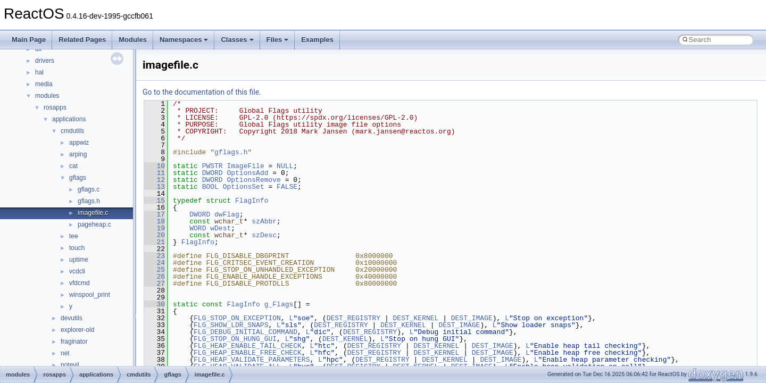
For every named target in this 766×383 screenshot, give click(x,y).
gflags (77, 177)
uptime (78, 259)
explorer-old (77, 330)
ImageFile (245, 166)
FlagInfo (251, 200)
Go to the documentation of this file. (202, 92)
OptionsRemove (253, 180)
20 (154, 235)
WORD (197, 228)
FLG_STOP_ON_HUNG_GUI (235, 339)
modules (47, 95)
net (65, 353)
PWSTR (212, 166)
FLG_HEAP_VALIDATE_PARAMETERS (252, 359)
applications (69, 119)
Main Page (29, 40)
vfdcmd (79, 283)
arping (78, 154)
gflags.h (89, 201)
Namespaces (184, 40)
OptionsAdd (247, 173)
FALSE (287, 187)
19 (154, 228)
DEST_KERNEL (416, 318)
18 (154, 221)
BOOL (210, 187)
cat (73, 166)
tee (73, 236)
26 (154, 276)
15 (154, 200)
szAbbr (264, 221)
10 (154, 166)
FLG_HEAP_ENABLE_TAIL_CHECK (248, 346)
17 (154, 214)
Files (278, 40)
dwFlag (226, 214)
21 (154, 242)
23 (154, 256)
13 (154, 187)
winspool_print (89, 294)
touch (77, 248)
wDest (220, 228)
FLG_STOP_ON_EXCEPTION (237, 318)
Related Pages (82, 40)
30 (154, 304)
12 (154, 180)
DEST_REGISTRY (353, 318)
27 (154, 283)
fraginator (74, 341)
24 (154, 263)
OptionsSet (243, 187)
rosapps (55, 107)
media (44, 84)
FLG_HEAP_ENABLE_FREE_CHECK (248, 352)
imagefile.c (93, 213)
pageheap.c (94, 224)
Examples (317, 40)
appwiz (79, 142)
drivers (44, 60)
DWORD (212, 173)
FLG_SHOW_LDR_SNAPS (231, 325)
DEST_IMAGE (472, 318)
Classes (237, 40)
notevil (70, 365)
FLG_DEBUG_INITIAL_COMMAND (245, 332)
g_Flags (279, 304)
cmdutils (72, 131)
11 (154, 173)
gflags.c (88, 189)
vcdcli (77, 271)
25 (154, 269)
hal (39, 72)
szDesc (264, 235)
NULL (285, 166)
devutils (71, 318)
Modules (133, 40)
